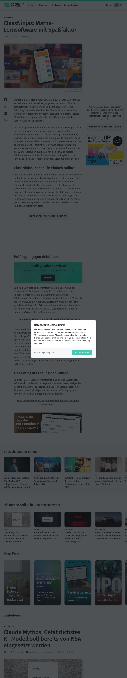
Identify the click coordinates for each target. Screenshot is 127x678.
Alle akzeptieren (82, 352)
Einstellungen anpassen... (45, 352)
